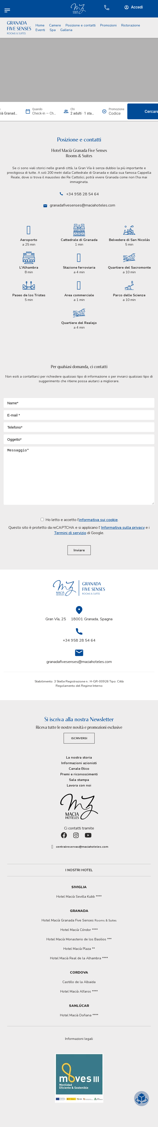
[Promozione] (116, 113)
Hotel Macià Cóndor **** (79, 930)
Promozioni (108, 25)
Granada (79, 911)
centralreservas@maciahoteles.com (82, 847)
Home (40, 25)
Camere (55, 25)
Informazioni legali (79, 1039)
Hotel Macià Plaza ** (79, 948)
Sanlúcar (79, 1005)
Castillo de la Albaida (79, 982)
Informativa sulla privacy (123, 527)
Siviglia (79, 887)
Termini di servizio (70, 533)
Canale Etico (79, 768)
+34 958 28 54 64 (82, 194)
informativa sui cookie (98, 519)
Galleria (66, 30)
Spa (53, 30)
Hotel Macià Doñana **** (79, 1015)
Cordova (79, 972)
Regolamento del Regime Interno (79, 686)
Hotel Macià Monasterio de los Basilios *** (79, 939)
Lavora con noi (79, 785)
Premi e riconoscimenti (79, 774)
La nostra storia (79, 757)
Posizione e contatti (81, 25)
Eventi (40, 30)
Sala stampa (79, 780)
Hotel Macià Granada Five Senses (79, 920)
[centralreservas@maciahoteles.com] (52, 846)
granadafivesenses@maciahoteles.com (82, 205)
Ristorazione (130, 25)
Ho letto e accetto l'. (79, 526)
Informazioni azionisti (79, 763)
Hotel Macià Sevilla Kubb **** (79, 896)
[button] (79, 1039)
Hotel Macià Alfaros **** (79, 991)
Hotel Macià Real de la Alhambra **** (79, 958)
